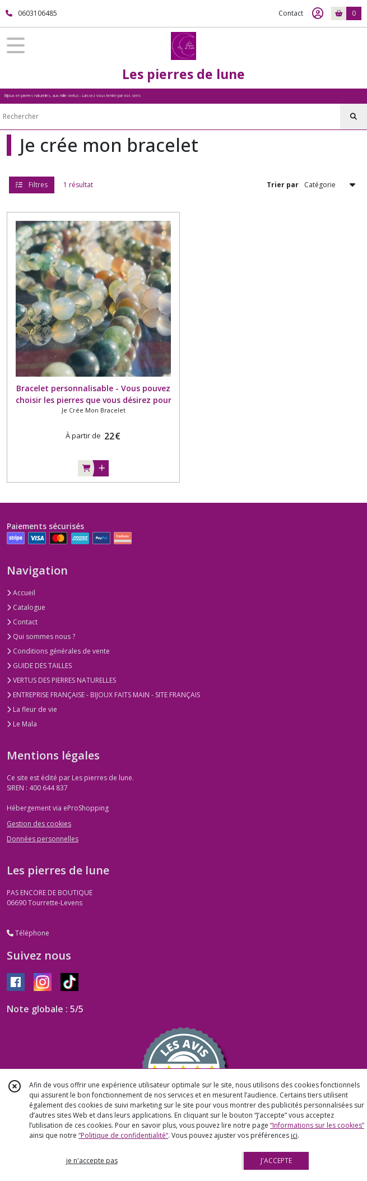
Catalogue (26, 607)
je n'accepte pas (92, 1160)
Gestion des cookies (39, 823)
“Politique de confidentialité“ (123, 1135)
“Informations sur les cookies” (317, 1125)
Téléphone (28, 933)
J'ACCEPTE (276, 1160)
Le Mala (22, 724)
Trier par (283, 184)
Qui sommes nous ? (41, 636)
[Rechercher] (353, 116)
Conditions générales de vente (58, 651)
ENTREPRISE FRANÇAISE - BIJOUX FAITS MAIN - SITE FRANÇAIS (103, 695)
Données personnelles (42, 839)
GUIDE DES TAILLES (39, 665)
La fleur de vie (32, 709)
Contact (290, 13)
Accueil (21, 593)
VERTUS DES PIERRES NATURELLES (61, 680)
